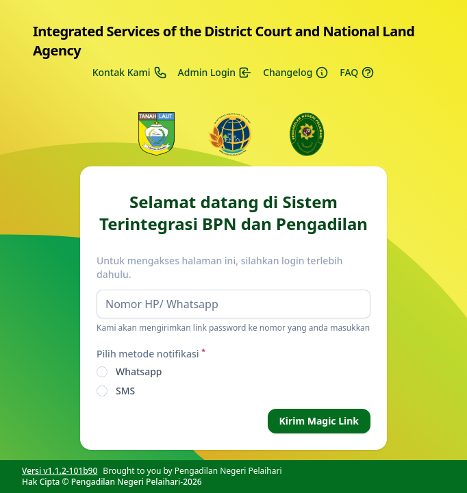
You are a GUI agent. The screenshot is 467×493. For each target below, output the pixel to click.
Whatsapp (139, 371)
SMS (125, 390)
